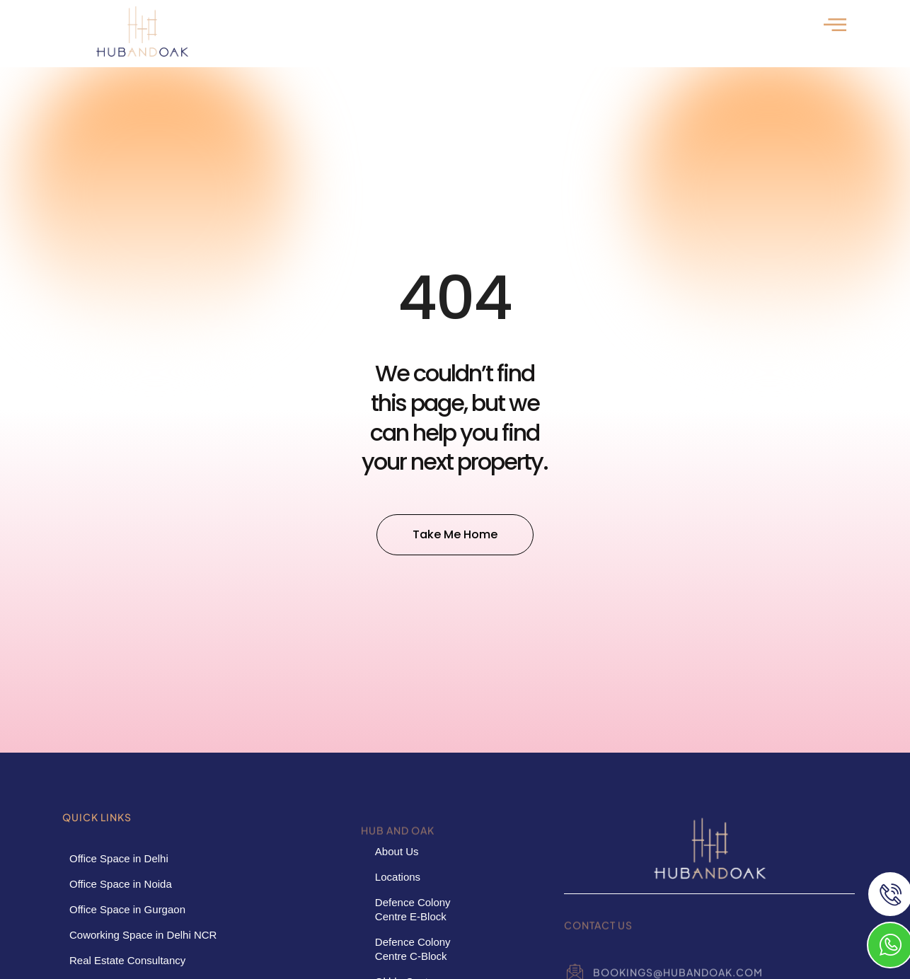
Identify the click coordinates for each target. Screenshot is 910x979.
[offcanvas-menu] (835, 24)
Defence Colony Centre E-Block (413, 909)
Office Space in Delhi (118, 858)
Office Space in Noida (120, 884)
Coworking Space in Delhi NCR (143, 935)
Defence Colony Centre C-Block (413, 949)
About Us (397, 851)
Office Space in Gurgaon (127, 909)
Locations (397, 877)
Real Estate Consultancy (127, 960)
